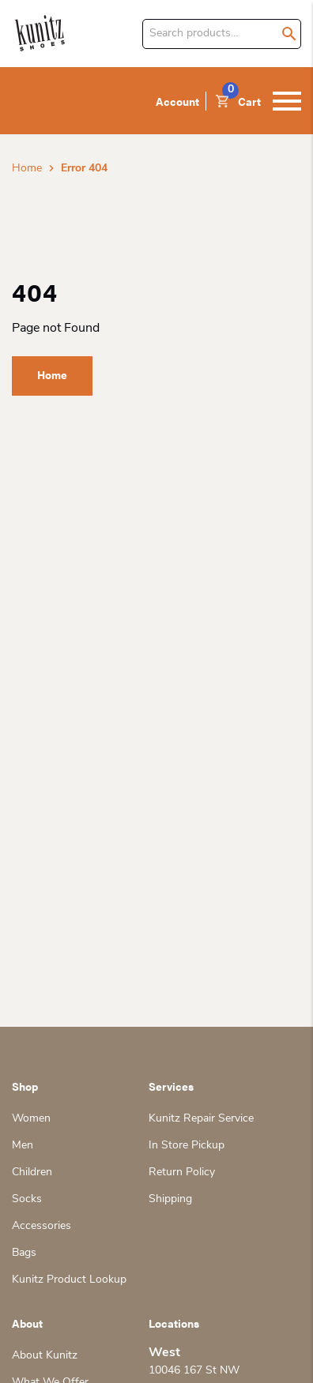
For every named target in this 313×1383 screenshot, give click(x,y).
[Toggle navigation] (286, 101)
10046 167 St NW (194, 1371)
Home (27, 169)
